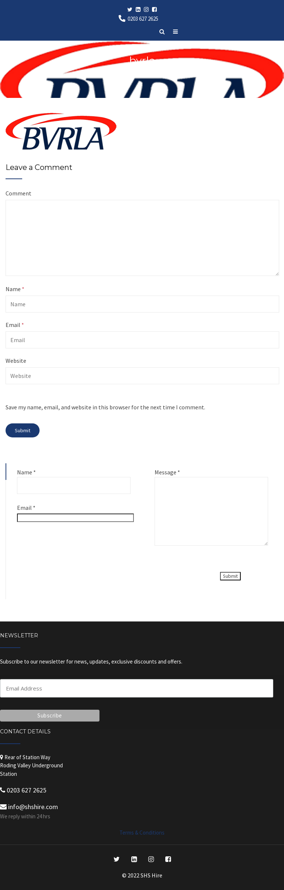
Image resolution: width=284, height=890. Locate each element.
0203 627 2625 (143, 18)
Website (16, 361)
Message (167, 472)
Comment (18, 193)
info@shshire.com (29, 806)
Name (15, 289)
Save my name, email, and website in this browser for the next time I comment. (105, 407)
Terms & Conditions (142, 832)
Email (15, 325)
